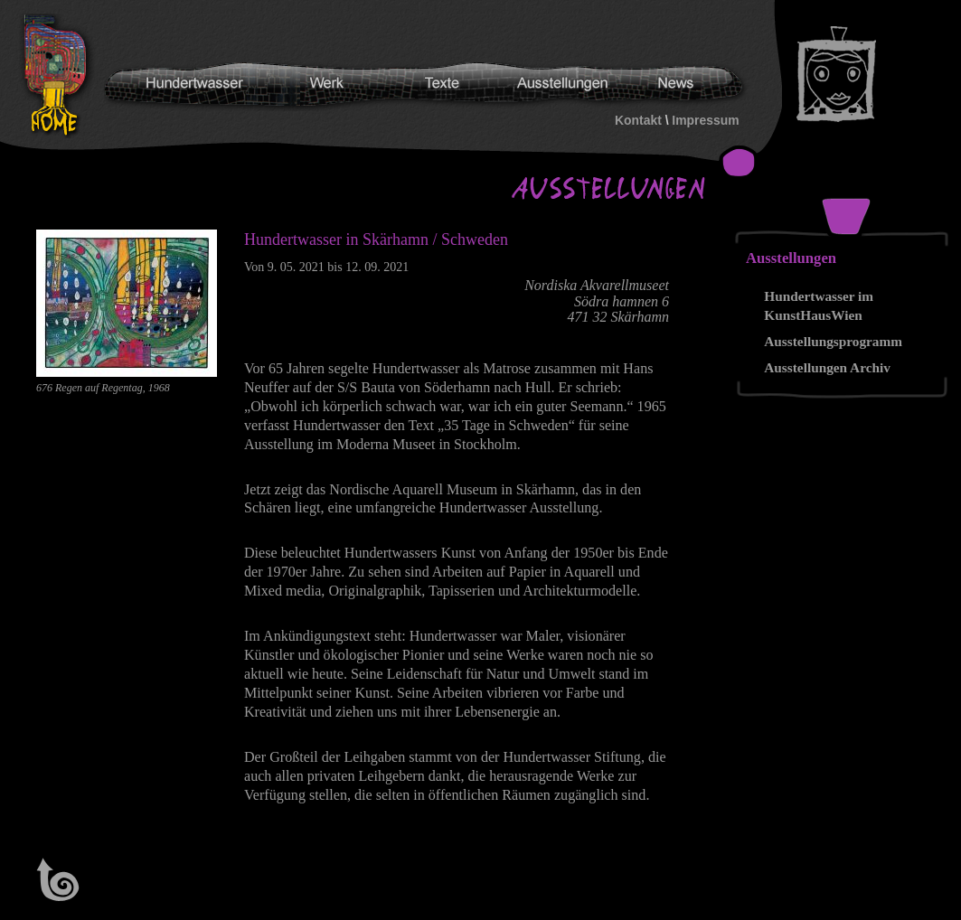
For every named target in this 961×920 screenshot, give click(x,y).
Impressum (705, 120)
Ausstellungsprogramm (833, 341)
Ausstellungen (791, 258)
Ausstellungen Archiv (827, 367)
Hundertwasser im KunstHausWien (818, 305)
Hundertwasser (59, 76)
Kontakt (638, 120)
